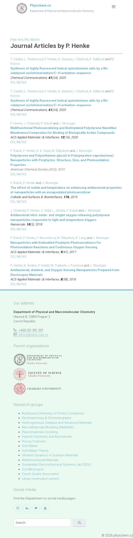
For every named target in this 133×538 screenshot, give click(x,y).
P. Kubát (46, 123)
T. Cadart (16, 59)
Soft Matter (30, 446)
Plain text (16, 39)
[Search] (42, 523)
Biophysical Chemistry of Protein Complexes (53, 413)
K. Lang (81, 238)
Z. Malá (46, 210)
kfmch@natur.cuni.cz (33, 335)
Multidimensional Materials (40, 460)
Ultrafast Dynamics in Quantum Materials (50, 455)
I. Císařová (81, 59)
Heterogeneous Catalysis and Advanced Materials (57, 423)
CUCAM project (32, 469)
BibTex (35, 39)
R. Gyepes (65, 59)
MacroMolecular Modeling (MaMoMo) (48, 427)
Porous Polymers (34, 441)
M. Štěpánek (60, 151)
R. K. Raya (43, 151)
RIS (27, 39)
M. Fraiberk (58, 265)
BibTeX (21, 82)
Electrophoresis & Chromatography (46, 418)
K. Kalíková (97, 59)
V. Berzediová (46, 238)
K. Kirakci (30, 265)
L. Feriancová (33, 59)
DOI (12, 82)
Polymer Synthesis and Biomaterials (47, 436)
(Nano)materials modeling (40, 432)
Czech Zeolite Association (40, 474)
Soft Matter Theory (35, 451)
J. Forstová (75, 265)
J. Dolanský (31, 123)
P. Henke (50, 59)
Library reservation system (40, 479)
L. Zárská (58, 210)
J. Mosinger (67, 123)
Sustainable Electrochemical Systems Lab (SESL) (57, 464)
